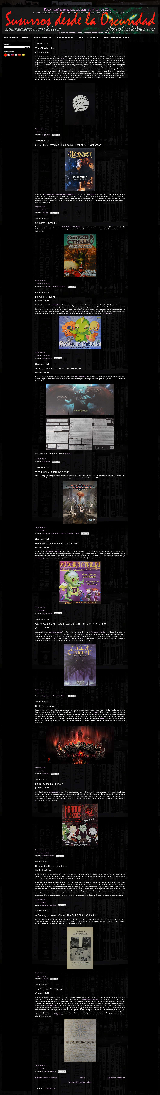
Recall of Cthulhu (45, 296)
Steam (102, 718)
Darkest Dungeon (45, 706)
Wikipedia (57, 1014)
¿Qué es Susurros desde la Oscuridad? (116, 37)
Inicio (82, 1078)
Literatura (45, 979)
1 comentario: (41, 132)
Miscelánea (52, 905)
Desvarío (45, 905)
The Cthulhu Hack (45, 48)
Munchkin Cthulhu (52, 551)
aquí (62, 58)
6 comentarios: (42, 902)
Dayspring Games (55, 632)
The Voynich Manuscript (49, 989)
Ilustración (45, 1071)
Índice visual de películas (64, 37)
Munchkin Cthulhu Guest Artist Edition (56, 543)
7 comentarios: (42, 771)
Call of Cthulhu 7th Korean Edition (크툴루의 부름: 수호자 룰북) (71, 623)
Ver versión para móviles (80, 1082)
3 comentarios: (42, 693)
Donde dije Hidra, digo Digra (51, 866)
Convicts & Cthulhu (46, 222)
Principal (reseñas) (11, 37)
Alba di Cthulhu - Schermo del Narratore (58, 368)
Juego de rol (46, 135)
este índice (67, 454)
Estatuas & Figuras (48, 856)
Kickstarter (92, 194)
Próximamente (92, 37)
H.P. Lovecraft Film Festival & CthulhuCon (59, 194)
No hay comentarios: (43, 283)
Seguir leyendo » (40, 129)
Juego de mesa (47, 358)
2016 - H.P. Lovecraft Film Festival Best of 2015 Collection (68, 144)
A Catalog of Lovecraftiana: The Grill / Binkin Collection (66, 915)
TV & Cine (45, 213)
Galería (80, 37)
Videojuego (45, 773)
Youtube (95, 712)
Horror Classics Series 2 (49, 783)
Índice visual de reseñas (42, 37)
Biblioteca (25, 37)
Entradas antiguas (116, 1078)
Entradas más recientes (46, 1078)
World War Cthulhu (73, 533)
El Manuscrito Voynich (90, 999)
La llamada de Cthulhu (58, 286)
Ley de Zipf (52, 1005)
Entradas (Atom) (50, 1088)
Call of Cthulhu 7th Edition (71, 227)
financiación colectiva (98, 632)
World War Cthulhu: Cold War (52, 471)
